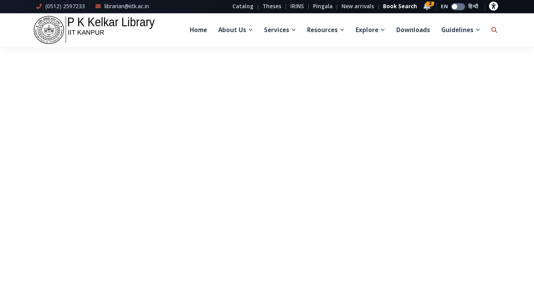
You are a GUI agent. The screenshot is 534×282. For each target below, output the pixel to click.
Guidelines (460, 30)
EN (444, 6)
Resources (325, 30)
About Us (235, 30)
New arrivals (358, 6)
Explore (370, 30)
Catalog (243, 6)
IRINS (297, 6)
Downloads (413, 30)
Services (280, 30)
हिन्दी (473, 6)
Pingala (323, 6)
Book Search (400, 6)
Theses (272, 6)
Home (198, 30)
